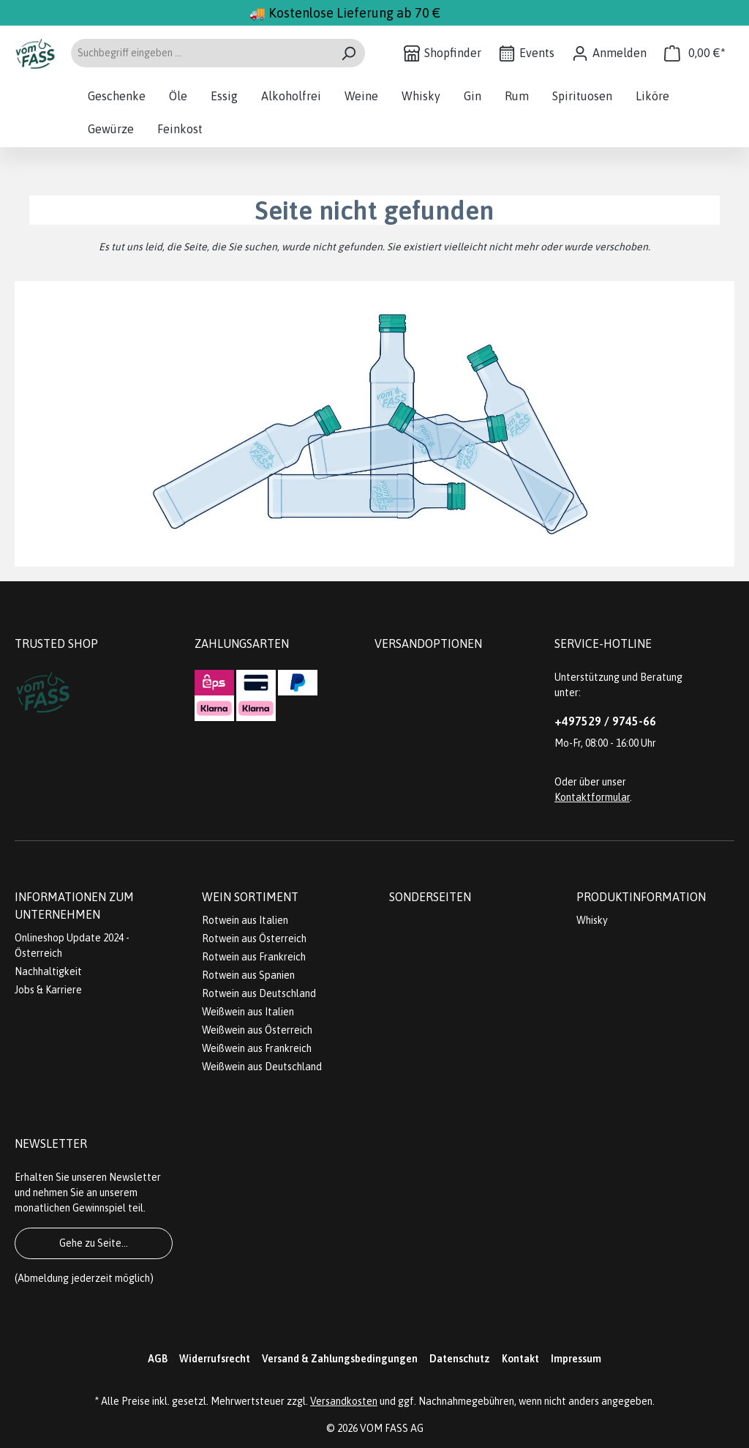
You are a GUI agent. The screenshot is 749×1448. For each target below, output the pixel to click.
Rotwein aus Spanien (248, 975)
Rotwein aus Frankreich (254, 957)
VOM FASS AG (392, 1428)
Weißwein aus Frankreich (257, 1048)
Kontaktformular (592, 797)
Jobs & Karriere (48, 990)
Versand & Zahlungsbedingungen (340, 1359)
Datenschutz (459, 1359)
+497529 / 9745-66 (605, 721)
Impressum (576, 1359)
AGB (158, 1359)
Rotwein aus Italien (245, 920)
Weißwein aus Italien (248, 1012)
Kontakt (520, 1359)
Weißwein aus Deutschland (262, 1066)
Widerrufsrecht (214, 1359)
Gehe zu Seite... (93, 1243)
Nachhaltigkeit (48, 971)
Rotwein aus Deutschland (259, 993)
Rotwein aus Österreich (254, 938)
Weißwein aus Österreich (257, 1030)
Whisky (592, 920)
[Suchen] (348, 53)
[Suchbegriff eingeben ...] (201, 53)
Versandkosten (343, 1401)
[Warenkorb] (694, 53)
